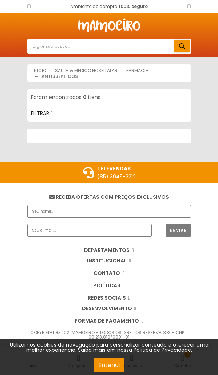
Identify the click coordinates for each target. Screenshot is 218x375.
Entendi (109, 365)
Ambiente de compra (109, 6)
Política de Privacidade (162, 350)
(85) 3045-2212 (116, 176)
